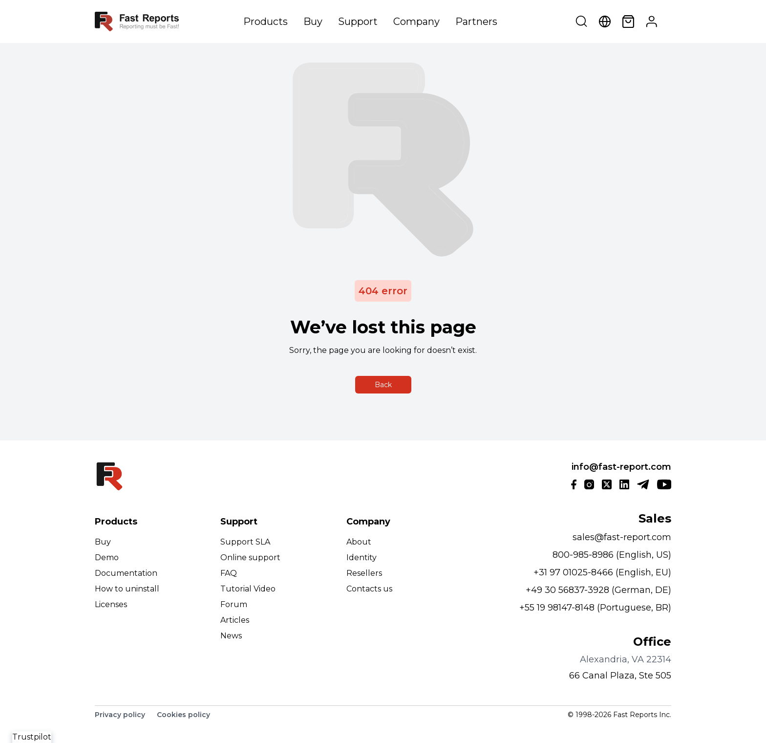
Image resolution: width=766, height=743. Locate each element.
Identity (361, 557)
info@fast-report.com (621, 466)
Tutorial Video (248, 588)
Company (416, 21)
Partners (476, 21)
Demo (107, 557)
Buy (312, 21)
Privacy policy (120, 714)
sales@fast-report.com (622, 537)
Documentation (126, 573)
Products (265, 21)
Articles (234, 620)
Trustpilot (31, 737)
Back (383, 384)
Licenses (111, 604)
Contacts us (369, 588)
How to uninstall (127, 588)
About (358, 541)
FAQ (228, 573)
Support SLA (245, 541)
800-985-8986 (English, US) (612, 554)
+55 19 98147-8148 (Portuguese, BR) (595, 607)
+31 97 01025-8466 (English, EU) (602, 572)
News (231, 635)
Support (358, 21)
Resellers (364, 573)
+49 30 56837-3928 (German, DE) (598, 590)
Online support (250, 557)
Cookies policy (183, 714)
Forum (233, 604)
